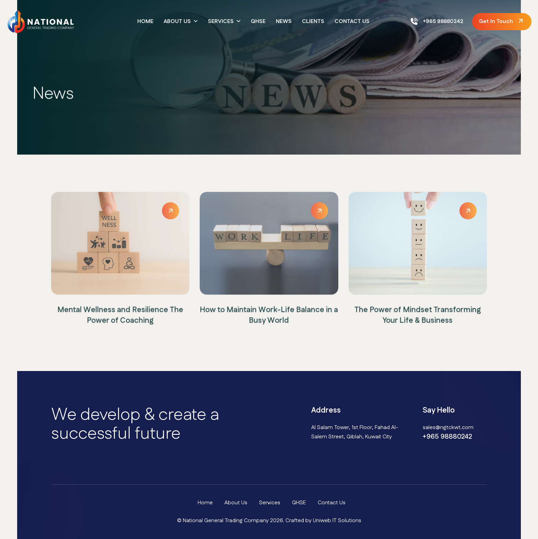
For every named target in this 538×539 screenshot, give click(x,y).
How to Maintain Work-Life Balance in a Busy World (269, 318)
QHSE (258, 21)
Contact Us (352, 21)
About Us (177, 21)
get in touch (496, 21)
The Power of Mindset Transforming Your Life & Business (417, 318)
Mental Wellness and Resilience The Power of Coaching (120, 318)
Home (145, 21)
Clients (313, 21)
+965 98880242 (437, 21)
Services (221, 21)
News (284, 21)
